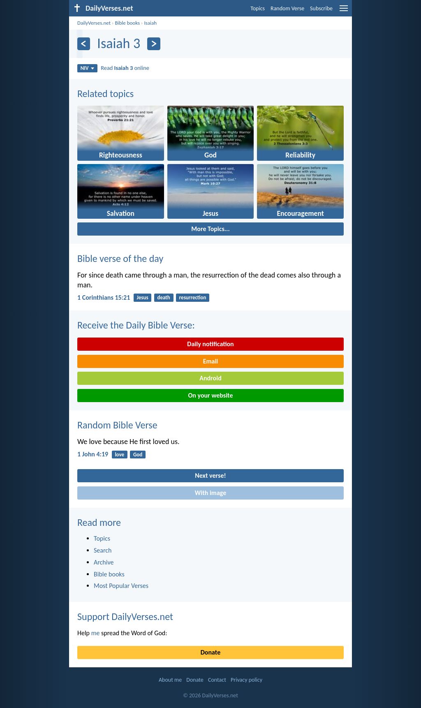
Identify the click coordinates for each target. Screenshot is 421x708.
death (163, 297)
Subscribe (321, 8)
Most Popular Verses (121, 586)
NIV (87, 68)
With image (211, 493)
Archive (103, 562)
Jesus (142, 297)
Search (103, 550)
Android (210, 378)
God (137, 454)
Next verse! (210, 475)
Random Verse (287, 8)
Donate (210, 652)
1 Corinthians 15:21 (103, 297)
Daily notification (210, 344)
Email (210, 361)
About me (170, 679)
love (119, 454)
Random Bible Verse (117, 425)
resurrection (192, 297)
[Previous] (83, 43)
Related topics (105, 93)
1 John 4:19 (92, 454)
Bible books (127, 23)
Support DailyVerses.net (125, 616)
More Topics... (210, 229)
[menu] (343, 11)
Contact (217, 679)
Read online (125, 68)
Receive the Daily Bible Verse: (136, 325)
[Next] (153, 43)
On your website (210, 395)
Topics (257, 8)
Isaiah (150, 23)
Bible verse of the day (120, 258)
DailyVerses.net (94, 23)
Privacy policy (246, 679)
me (95, 633)
